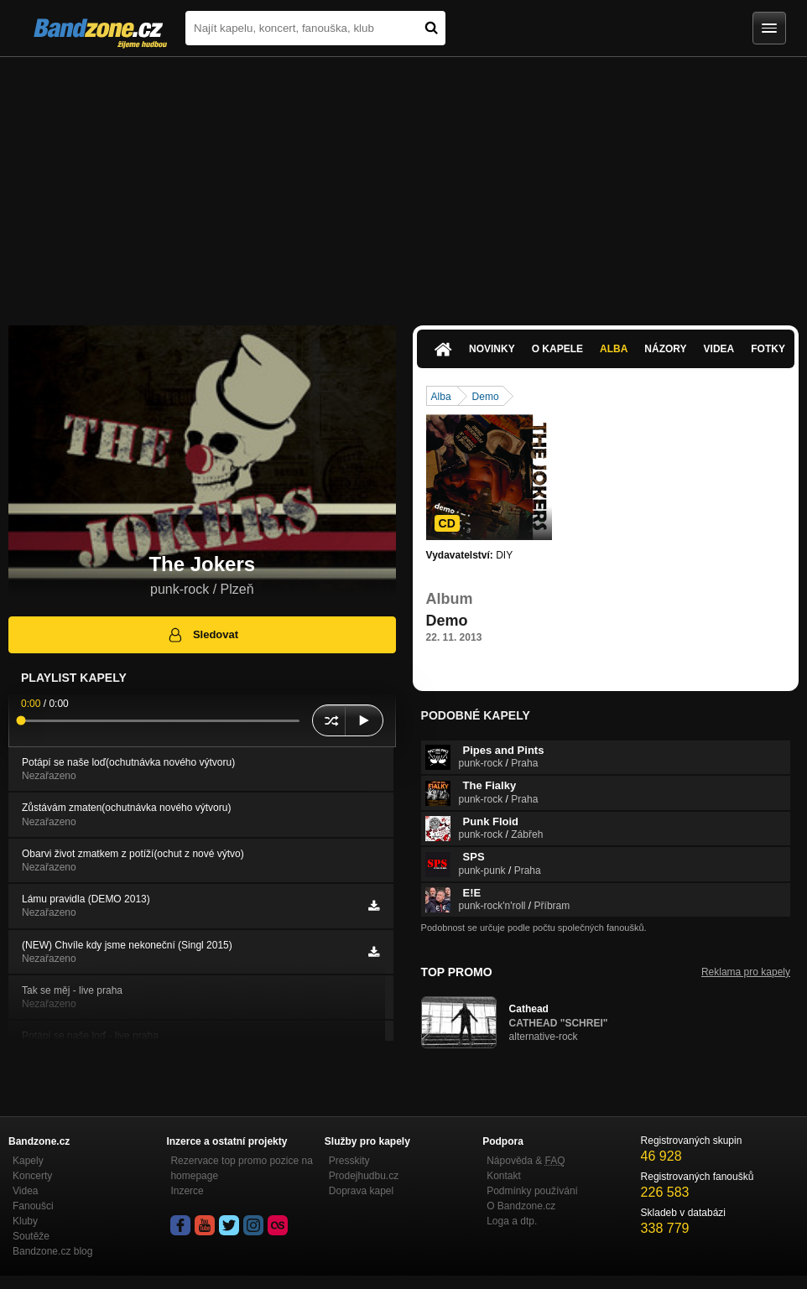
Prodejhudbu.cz (363, 1176)
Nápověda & (526, 1161)
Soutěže (31, 1236)
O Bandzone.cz (521, 1206)
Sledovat (202, 635)
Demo (485, 397)
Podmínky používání (532, 1191)
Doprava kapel (361, 1191)
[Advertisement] (403, 182)
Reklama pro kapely (745, 972)
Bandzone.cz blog (52, 1251)
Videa (719, 349)
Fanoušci (33, 1206)
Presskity (349, 1161)
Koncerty (32, 1176)
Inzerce (186, 1191)
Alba (613, 349)
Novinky (492, 349)
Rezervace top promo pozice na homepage (241, 1168)
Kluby (25, 1221)
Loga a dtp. (512, 1221)
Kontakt (504, 1176)
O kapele (557, 349)
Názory (665, 349)
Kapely (28, 1161)
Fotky (768, 349)
